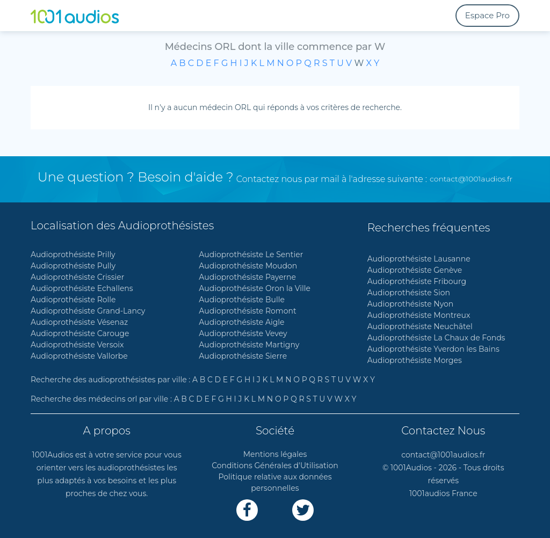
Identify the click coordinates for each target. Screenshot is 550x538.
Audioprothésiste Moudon (248, 266)
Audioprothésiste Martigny (249, 345)
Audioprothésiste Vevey (243, 333)
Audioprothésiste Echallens (82, 288)
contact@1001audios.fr (471, 179)
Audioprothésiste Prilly (73, 254)
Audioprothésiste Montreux (419, 315)
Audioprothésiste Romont (247, 311)
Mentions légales (275, 454)
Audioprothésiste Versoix (77, 345)
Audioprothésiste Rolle (73, 299)
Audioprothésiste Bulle (242, 299)
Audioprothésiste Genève (414, 270)
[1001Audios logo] (82, 16)
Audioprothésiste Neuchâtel (420, 326)
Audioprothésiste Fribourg (416, 281)
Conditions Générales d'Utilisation (275, 465)
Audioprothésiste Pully (73, 266)
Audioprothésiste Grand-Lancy (88, 311)
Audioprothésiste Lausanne (419, 259)
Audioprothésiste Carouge (80, 333)
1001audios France (443, 493)
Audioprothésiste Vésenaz (79, 322)
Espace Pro (487, 15)
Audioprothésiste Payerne (247, 277)
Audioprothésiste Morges (414, 360)
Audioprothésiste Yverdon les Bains (433, 349)
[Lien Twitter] (303, 510)
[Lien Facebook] (247, 510)
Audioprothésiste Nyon (410, 304)
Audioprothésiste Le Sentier (251, 254)
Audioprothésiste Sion (408, 292)
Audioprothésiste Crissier (77, 277)
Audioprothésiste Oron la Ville (254, 288)
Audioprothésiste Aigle (241, 322)
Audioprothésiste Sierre (243, 356)
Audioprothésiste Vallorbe (79, 356)
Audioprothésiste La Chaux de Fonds (436, 338)
